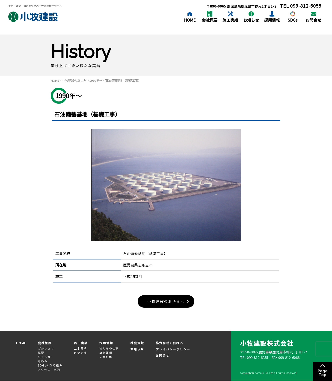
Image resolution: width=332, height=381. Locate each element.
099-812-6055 (305, 5)
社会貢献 (137, 343)
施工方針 (44, 357)
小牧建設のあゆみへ (166, 301)
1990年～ (95, 80)
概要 (41, 353)
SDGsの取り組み (50, 365)
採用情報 (272, 20)
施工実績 (230, 20)
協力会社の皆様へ (169, 343)
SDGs (292, 20)
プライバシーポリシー (173, 349)
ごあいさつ (46, 348)
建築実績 (80, 353)
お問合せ (313, 20)
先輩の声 (105, 357)
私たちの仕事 (109, 348)
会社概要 (209, 20)
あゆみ (42, 361)
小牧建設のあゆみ (74, 80)
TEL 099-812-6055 (254, 357)
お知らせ (251, 20)
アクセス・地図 (49, 370)
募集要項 (105, 353)
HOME (190, 20)
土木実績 (80, 348)
